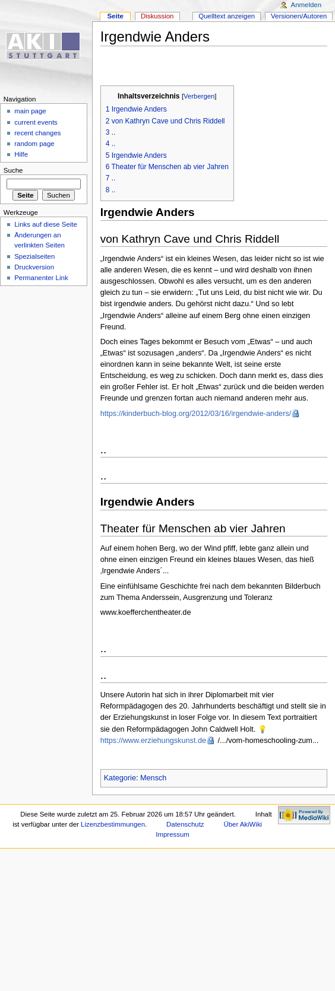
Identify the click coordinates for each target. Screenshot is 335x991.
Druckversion (34, 267)
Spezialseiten (34, 256)
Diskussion (157, 16)
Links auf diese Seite (45, 224)
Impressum (172, 834)
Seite (115, 16)
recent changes (37, 132)
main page (30, 111)
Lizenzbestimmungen (113, 824)
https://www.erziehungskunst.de (153, 740)
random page (34, 143)
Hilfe (21, 154)
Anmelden (306, 4)
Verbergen (199, 96)
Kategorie (120, 778)
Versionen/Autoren (299, 16)
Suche (13, 170)
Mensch (153, 778)
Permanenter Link (41, 277)
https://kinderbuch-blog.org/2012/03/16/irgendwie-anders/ (196, 413)
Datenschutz (185, 824)
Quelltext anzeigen (226, 16)
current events (36, 122)
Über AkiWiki (242, 824)
